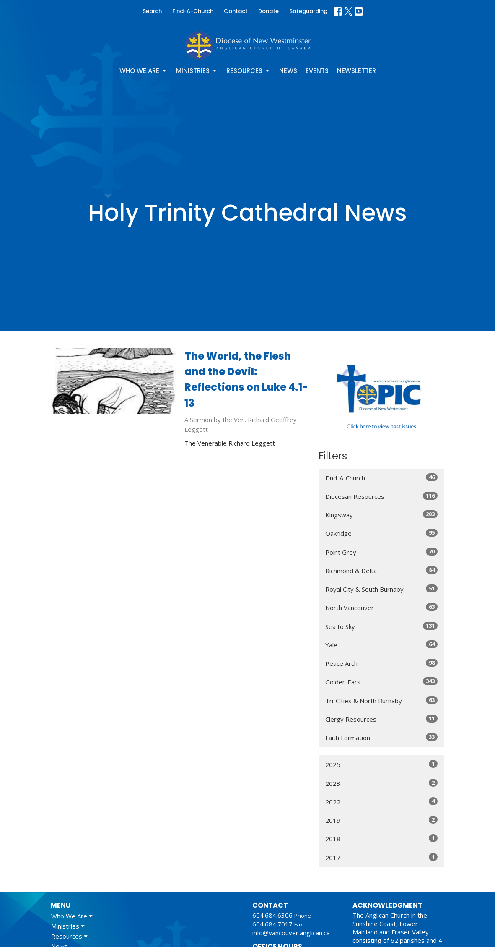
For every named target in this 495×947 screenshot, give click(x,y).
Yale (381, 644)
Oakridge (381, 533)
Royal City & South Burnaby (381, 588)
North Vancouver (381, 607)
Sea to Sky (381, 626)
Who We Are (143, 70)
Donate (268, 11)
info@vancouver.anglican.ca (291, 933)
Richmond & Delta (381, 570)
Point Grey (381, 552)
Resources (248, 70)
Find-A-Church (192, 11)
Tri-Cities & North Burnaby (381, 700)
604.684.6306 (272, 915)
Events (317, 70)
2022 (381, 801)
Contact (236, 11)
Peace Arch (381, 663)
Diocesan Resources (381, 496)
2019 (381, 820)
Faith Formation (381, 737)
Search (152, 11)
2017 (381, 857)
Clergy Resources (381, 719)
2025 (381, 764)
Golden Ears (381, 681)
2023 (381, 783)
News (288, 70)
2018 (381, 838)
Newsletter (356, 70)
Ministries (197, 70)
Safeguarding (308, 11)
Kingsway (381, 514)
